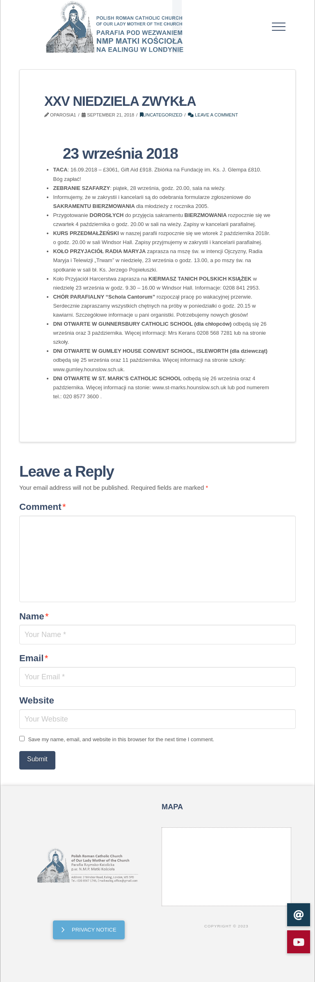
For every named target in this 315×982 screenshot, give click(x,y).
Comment (42, 507)
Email (33, 658)
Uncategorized (161, 114)
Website (36, 700)
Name (34, 616)
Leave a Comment (213, 114)
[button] (279, 26)
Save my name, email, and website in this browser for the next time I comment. (121, 739)
